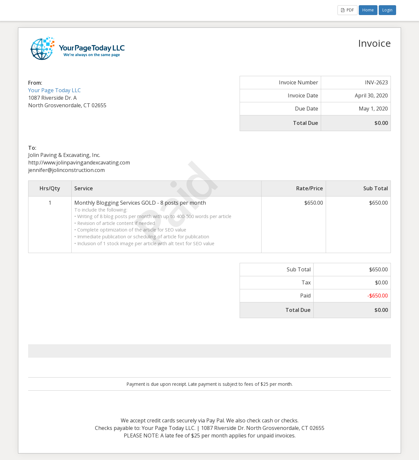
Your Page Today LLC (54, 90)
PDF (347, 10)
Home (368, 10)
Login (387, 10)
